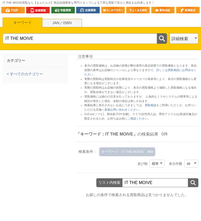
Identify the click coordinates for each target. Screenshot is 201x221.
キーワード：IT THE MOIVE (122, 152)
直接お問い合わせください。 (123, 109)
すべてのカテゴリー (26, 74)
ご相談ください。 (138, 118)
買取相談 (150, 105)
